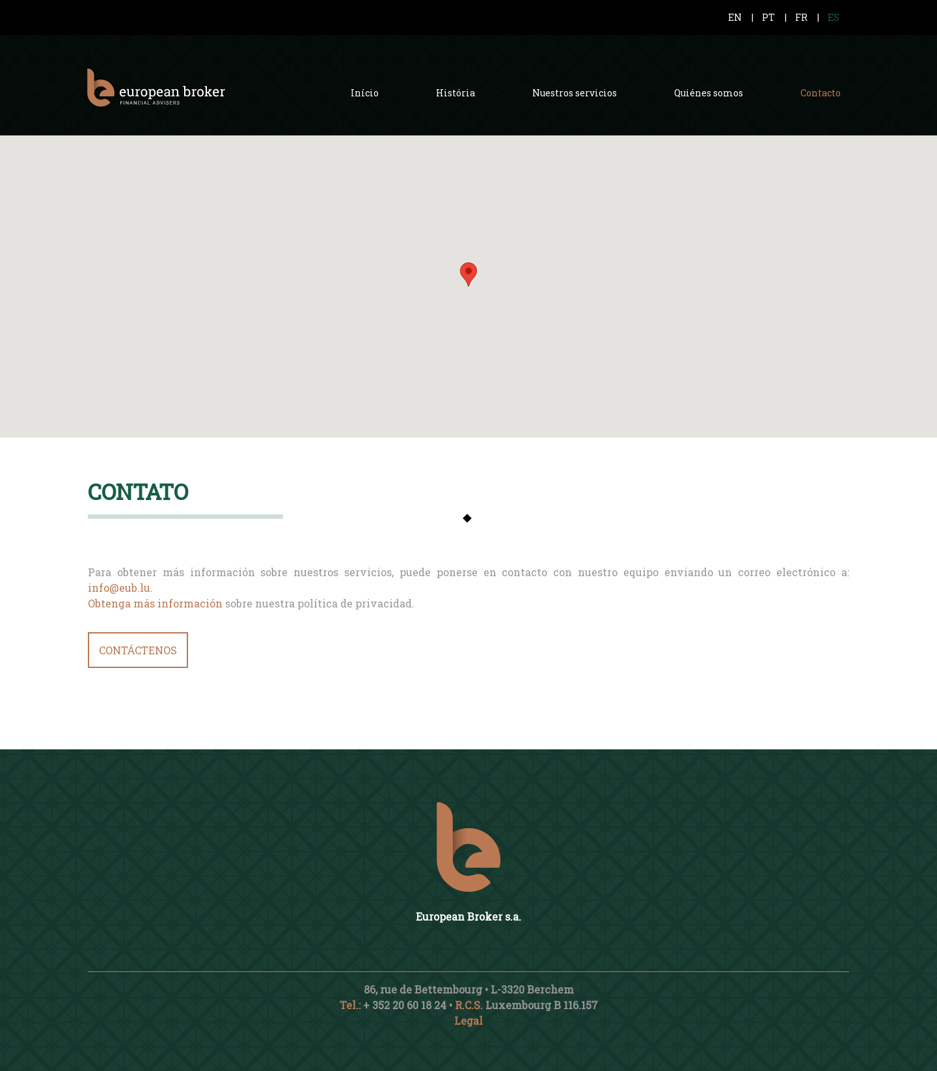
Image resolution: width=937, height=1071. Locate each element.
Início (365, 93)
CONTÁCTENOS (138, 650)
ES (833, 17)
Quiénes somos (708, 93)
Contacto (820, 93)
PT (768, 17)
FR (801, 17)
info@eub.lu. (120, 587)
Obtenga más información (155, 603)
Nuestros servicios (574, 93)
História (455, 93)
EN (735, 17)
